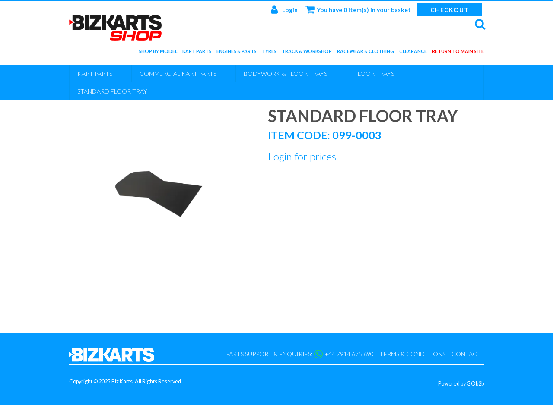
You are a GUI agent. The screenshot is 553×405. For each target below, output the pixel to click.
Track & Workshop (307, 52)
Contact (466, 354)
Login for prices (302, 156)
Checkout (449, 9)
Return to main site (458, 52)
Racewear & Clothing (365, 52)
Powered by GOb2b (461, 383)
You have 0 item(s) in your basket (358, 9)
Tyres (269, 52)
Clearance (413, 52)
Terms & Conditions (412, 354)
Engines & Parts (236, 52)
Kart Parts (196, 52)
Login (284, 9)
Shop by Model (158, 52)
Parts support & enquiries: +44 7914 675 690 (300, 354)
